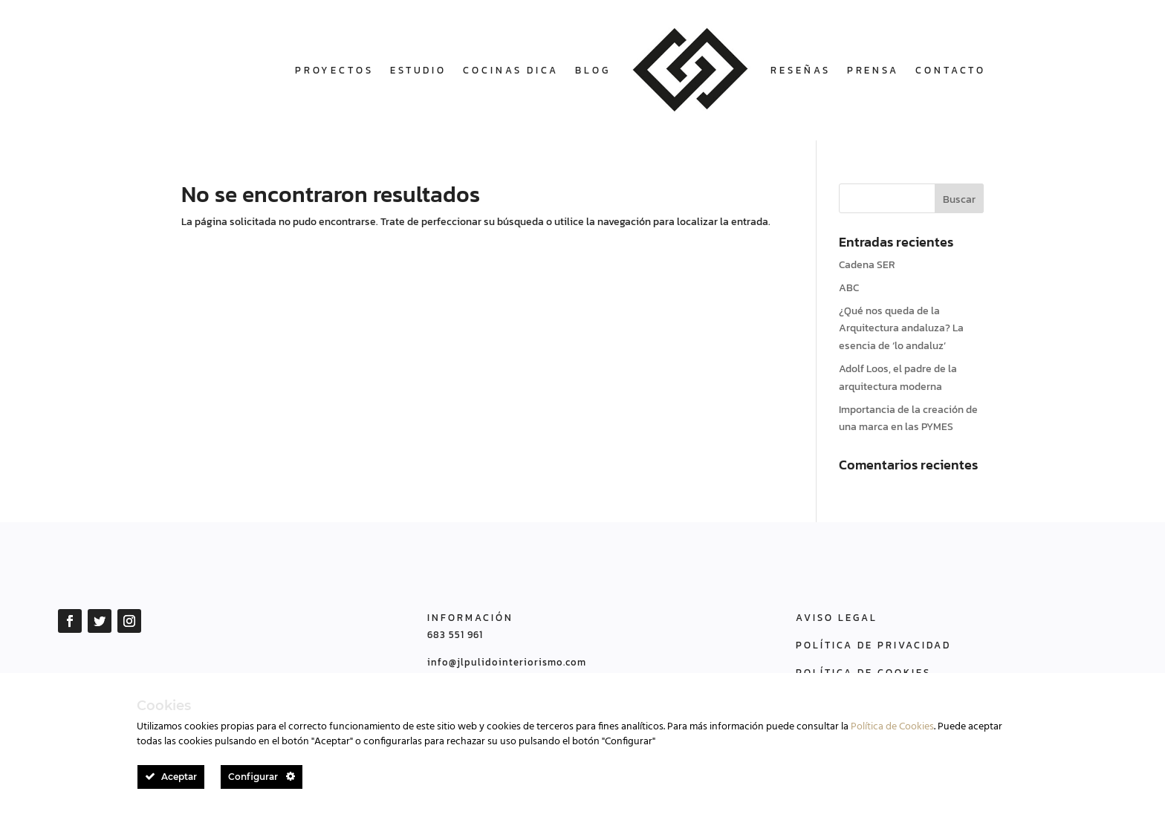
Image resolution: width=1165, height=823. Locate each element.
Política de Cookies (892, 726)
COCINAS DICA (511, 70)
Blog (593, 70)
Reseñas (800, 70)
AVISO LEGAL (836, 618)
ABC (849, 288)
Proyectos (334, 70)
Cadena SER (867, 265)
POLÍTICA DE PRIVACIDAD (873, 645)
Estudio (418, 70)
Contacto (950, 70)
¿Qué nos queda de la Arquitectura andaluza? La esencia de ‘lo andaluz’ (901, 328)
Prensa (873, 70)
